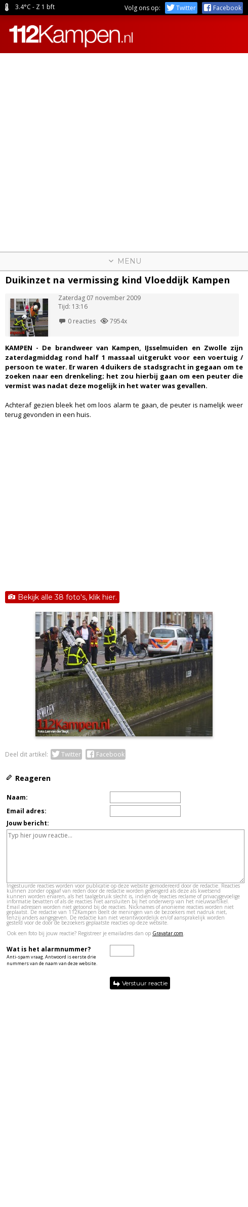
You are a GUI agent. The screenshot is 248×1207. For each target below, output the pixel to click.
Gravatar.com (167, 933)
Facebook (222, 8)
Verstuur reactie (140, 983)
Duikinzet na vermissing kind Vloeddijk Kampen (117, 280)
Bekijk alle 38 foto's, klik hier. (62, 597)
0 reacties (77, 321)
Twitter (181, 8)
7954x (113, 321)
